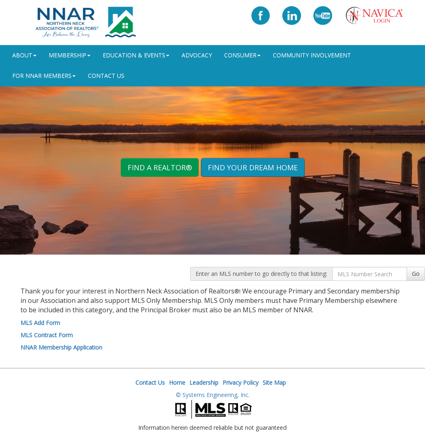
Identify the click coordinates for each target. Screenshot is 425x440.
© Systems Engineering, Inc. (213, 395)
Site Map (274, 382)
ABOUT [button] (24, 55)
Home (177, 382)
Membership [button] (69, 55)
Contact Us (106, 75)
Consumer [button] (242, 55)
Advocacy (197, 55)
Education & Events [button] (136, 55)
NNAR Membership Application (61, 347)
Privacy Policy (241, 382)
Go (416, 274)
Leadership (203, 382)
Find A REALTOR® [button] (160, 167)
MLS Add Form (40, 323)
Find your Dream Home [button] (253, 167)
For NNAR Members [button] (44, 75)
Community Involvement (312, 55)
